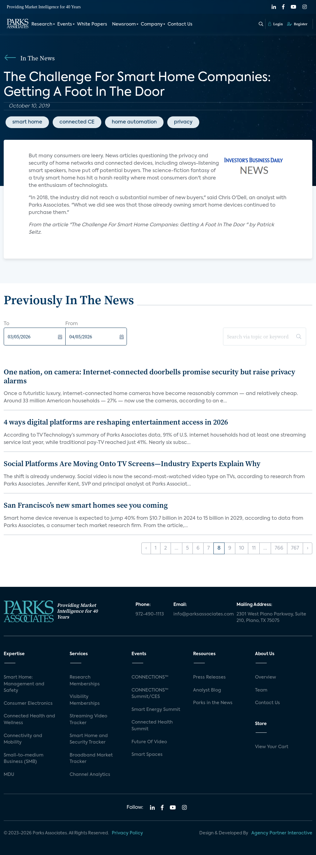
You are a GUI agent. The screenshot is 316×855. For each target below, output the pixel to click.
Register (297, 23)
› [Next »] (307, 548)
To (6, 323)
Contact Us (180, 24)
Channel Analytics (90, 774)
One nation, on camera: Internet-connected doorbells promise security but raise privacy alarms (149, 376)
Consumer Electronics (28, 703)
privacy (183, 122)
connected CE (77, 122)
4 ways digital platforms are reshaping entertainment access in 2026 (116, 422)
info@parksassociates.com (201, 614)
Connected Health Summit (152, 725)
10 (241, 548)
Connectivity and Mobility (23, 739)
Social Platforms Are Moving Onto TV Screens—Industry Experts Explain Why (132, 463)
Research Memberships (85, 680)
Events (64, 24)
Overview (265, 677)
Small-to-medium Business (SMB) (23, 758)
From (71, 323)
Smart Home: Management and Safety (24, 684)
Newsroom (124, 24)
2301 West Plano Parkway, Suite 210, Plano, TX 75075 (271, 617)
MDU (9, 774)
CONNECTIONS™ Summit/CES (150, 693)
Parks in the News (213, 703)
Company (152, 24)
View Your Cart (271, 747)
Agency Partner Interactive (281, 833)
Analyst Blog (207, 690)
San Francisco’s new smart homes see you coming (86, 505)
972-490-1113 (150, 614)
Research (41, 24)
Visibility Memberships (85, 700)
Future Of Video (149, 742)
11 (254, 548)
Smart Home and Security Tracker (89, 739)
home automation (134, 122)
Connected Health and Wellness (29, 719)
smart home (27, 122)
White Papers (92, 24)
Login (275, 23)
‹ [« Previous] (146, 548)
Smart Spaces (147, 754)
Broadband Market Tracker (91, 758)
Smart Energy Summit (156, 710)
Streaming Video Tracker (88, 719)
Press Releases (209, 677)
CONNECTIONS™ (150, 677)
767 (295, 548)
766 (279, 548)
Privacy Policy (127, 833)
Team (261, 690)
